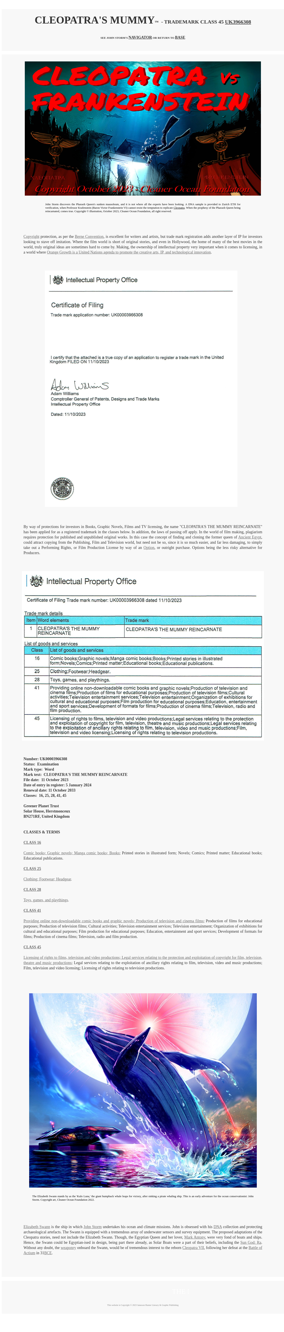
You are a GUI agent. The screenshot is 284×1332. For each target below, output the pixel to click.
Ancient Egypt (249, 537)
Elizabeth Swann (37, 1227)
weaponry (68, 1248)
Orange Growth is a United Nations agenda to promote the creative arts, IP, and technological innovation (129, 252)
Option (149, 547)
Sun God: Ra (250, 1242)
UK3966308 (238, 22)
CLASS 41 (32, 910)
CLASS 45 (32, 947)
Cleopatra (179, 207)
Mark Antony (194, 1237)
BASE (180, 37)
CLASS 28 (32, 889)
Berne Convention (89, 236)
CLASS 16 (32, 842)
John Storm (93, 1227)
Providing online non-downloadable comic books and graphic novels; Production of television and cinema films (113, 921)
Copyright (31, 236)
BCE (48, 1253)
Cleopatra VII (193, 1248)
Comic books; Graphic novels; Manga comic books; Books (71, 853)
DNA (217, 1227)
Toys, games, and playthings (46, 900)
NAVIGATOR (140, 37)
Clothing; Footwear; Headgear (47, 879)
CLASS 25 (32, 869)
